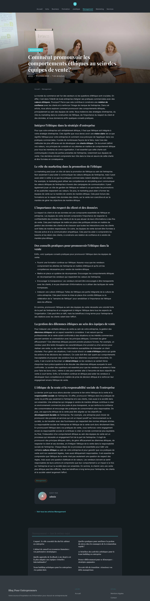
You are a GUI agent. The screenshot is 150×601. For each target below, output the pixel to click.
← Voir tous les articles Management (50, 512)
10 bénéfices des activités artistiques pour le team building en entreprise (96, 552)
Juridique (76, 9)
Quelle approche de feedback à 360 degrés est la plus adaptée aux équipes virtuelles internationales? (52, 559)
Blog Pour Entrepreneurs (22, 590)
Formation (66, 9)
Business (55, 9)
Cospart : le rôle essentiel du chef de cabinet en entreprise (51, 542)
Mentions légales (117, 593)
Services (110, 9)
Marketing (100, 9)
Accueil (40, 9)
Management (88, 9)
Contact (114, 598)
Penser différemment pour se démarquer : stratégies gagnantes (95, 560)
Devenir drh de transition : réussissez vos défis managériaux (95, 568)
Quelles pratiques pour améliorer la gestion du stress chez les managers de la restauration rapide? (97, 544)
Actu (47, 9)
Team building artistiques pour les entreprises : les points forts (52, 568)
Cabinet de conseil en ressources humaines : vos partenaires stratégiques (51, 550)
